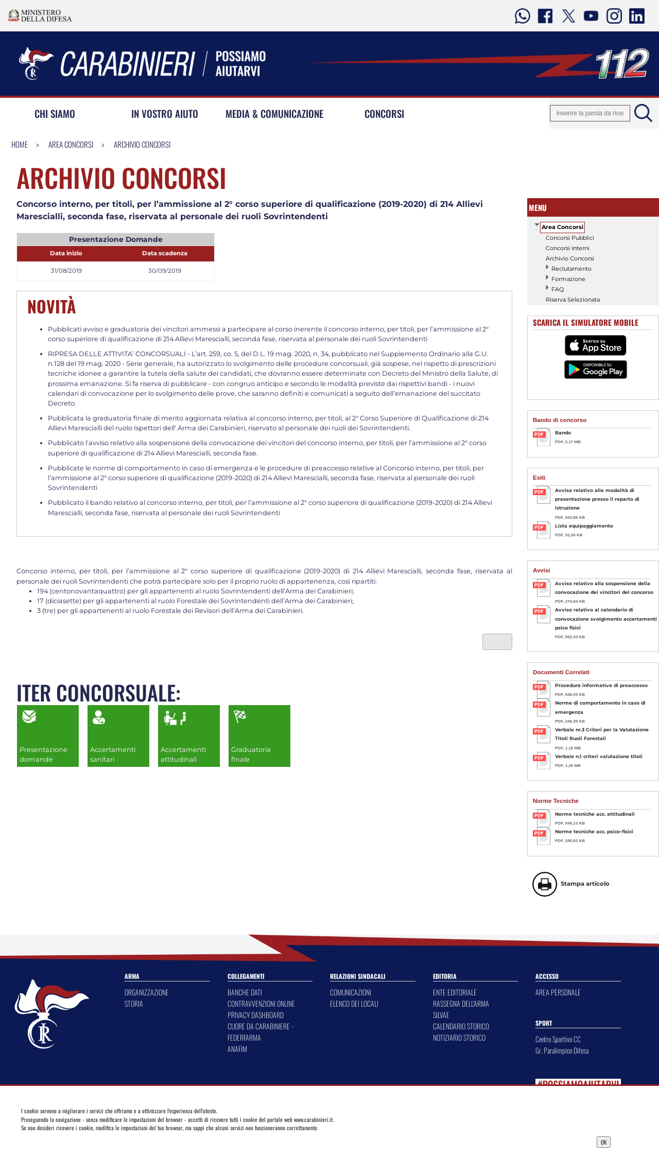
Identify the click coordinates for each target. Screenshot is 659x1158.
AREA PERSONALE (558, 992)
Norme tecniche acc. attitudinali (595, 814)
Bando (563, 432)
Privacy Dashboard (89, 1141)
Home (19, 144)
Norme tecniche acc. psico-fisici (594, 831)
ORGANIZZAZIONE (147, 992)
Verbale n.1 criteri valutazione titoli (599, 756)
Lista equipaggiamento (584, 526)
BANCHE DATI (245, 992)
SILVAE (441, 1014)
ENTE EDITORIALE (455, 992)
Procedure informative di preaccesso (601, 685)
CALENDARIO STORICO (461, 1026)
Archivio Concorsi (142, 144)
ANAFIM (237, 1048)
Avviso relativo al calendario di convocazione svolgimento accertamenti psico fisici (606, 618)
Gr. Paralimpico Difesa (561, 1050)
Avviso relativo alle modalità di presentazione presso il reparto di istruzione (597, 499)
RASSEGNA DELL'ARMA (461, 1003)
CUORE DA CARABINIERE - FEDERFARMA (260, 1032)
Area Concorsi (70, 144)
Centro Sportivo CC (558, 1038)
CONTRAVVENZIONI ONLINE (261, 1003)
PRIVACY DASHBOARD (256, 1014)
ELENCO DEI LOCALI (354, 1003)
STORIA (134, 1003)
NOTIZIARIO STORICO (459, 1037)
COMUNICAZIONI (350, 992)
